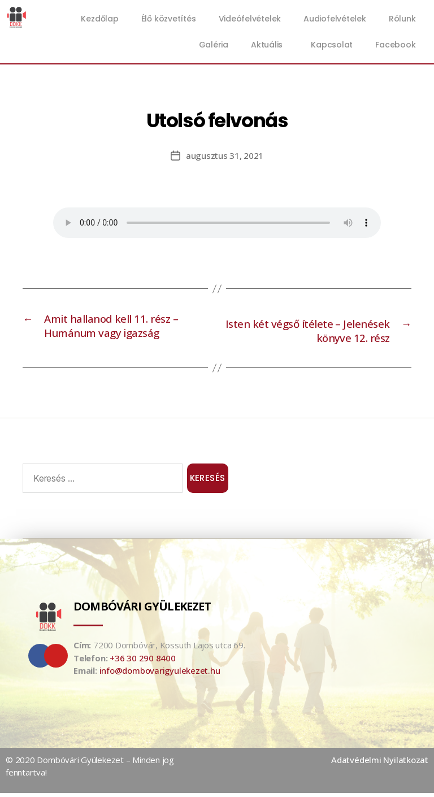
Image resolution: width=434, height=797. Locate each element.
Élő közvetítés (168, 18)
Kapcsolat (332, 44)
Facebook (395, 44)
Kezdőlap (99, 18)
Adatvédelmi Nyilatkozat (379, 763)
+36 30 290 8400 (143, 662)
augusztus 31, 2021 (224, 155)
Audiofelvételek (334, 18)
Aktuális (269, 44)
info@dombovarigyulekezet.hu (159, 674)
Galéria (213, 44)
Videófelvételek (250, 18)
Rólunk (402, 18)
